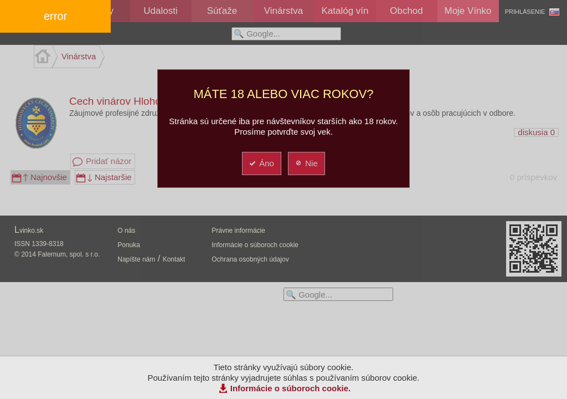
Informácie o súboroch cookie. (290, 388)
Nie (306, 163)
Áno (261, 163)
